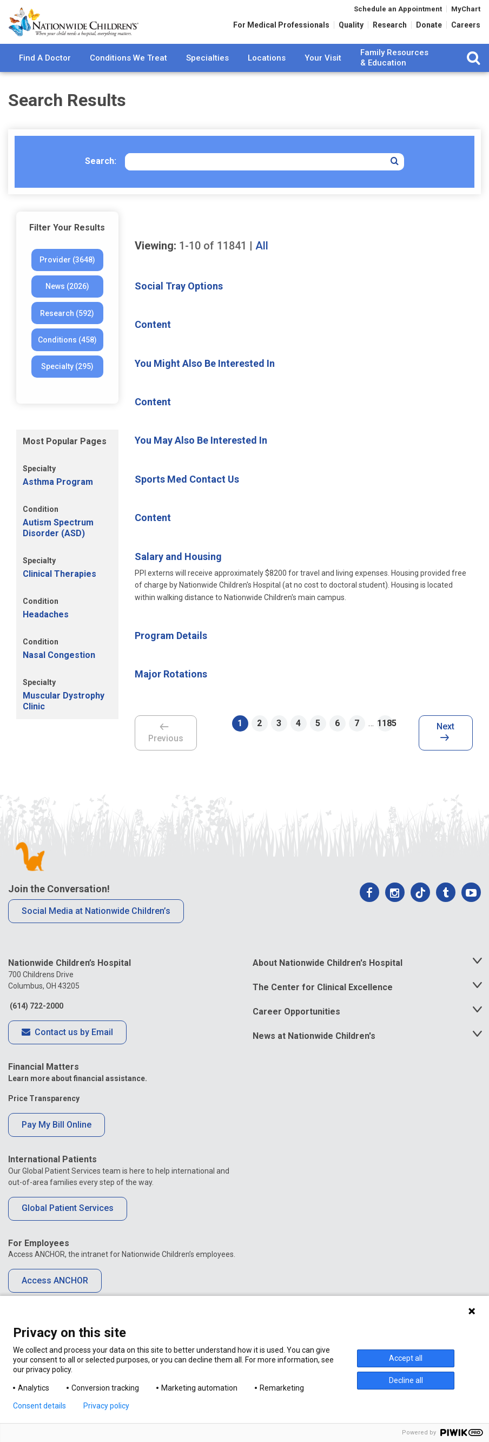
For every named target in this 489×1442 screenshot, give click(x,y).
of (213, 263)
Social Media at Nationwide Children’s (96, 929)
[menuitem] (45, 75)
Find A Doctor (45, 75)
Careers (465, 28)
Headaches (46, 632)
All (261, 263)
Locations (267, 75)
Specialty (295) (67, 384)
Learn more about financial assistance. (77, 1096)
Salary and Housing (178, 574)
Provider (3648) (67, 277)
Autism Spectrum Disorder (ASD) (58, 545)
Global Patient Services (68, 1226)
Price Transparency (44, 1116)
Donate (429, 28)
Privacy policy (106, 1405)
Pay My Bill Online (56, 1142)
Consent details (39, 1405)
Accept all (405, 1358)
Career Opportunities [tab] (296, 1029)
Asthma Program (58, 500)
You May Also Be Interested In (201, 458)
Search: (100, 179)
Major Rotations (171, 691)
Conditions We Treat (128, 75)
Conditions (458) (67, 357)
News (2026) (67, 304)
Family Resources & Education (394, 75)
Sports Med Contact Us (187, 497)
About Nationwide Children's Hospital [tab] (327, 981)
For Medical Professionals (281, 28)
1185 (385, 741)
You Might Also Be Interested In (205, 380)
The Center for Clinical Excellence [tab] (323, 1005)
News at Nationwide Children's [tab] (314, 1053)
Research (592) (67, 331)
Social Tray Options (179, 304)
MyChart (465, 12)
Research (390, 28)
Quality (351, 28)
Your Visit (323, 75)
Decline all (406, 1380)
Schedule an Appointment (398, 12)
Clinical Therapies (59, 592)
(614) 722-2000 (35, 1023)
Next (445, 750)
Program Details (171, 653)
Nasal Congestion (59, 673)
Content (153, 342)
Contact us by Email (67, 1050)
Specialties (207, 75)
